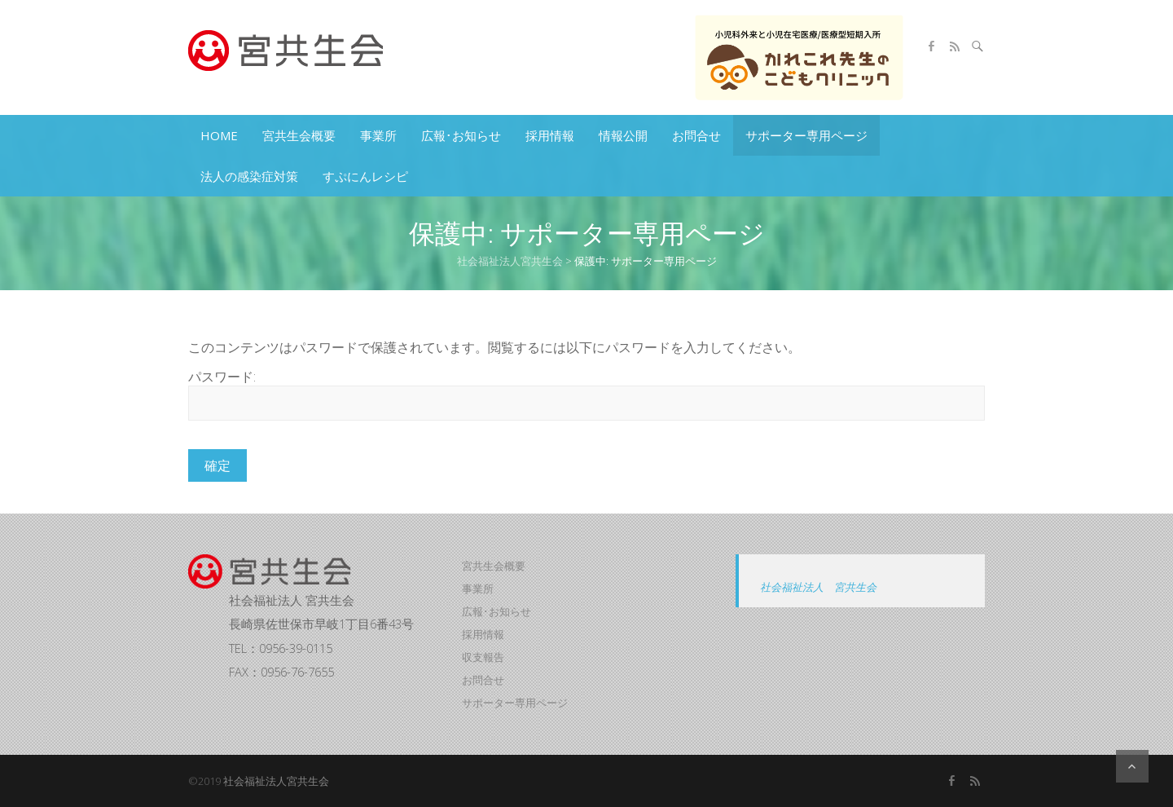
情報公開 (623, 135)
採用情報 (549, 135)
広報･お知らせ (461, 135)
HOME (219, 135)
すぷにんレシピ (365, 176)
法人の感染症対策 (249, 176)
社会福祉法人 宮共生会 (818, 587)
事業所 (378, 135)
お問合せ (696, 135)
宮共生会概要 (299, 135)
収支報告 (483, 657)
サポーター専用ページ (806, 135)
